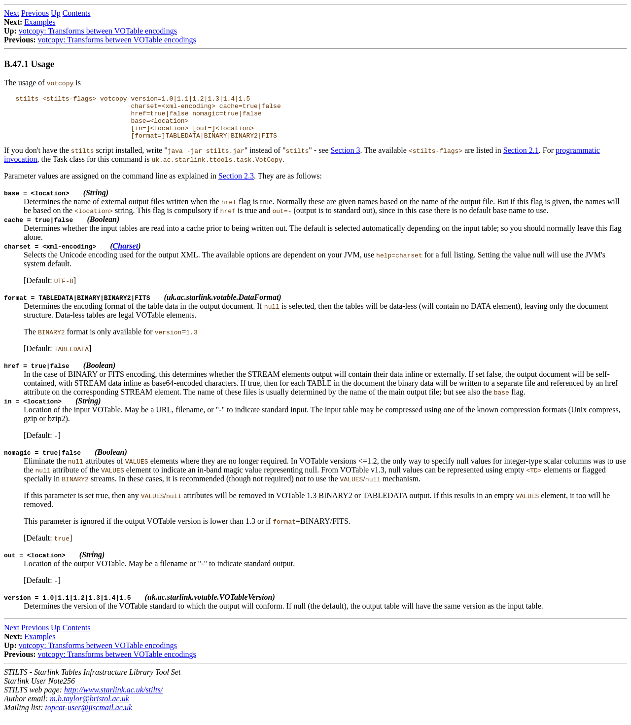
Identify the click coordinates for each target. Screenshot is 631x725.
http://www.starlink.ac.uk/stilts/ (113, 698)
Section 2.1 (521, 159)
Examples (39, 22)
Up (56, 13)
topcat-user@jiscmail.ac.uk (88, 716)
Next (11, 13)
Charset (126, 255)
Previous (35, 13)
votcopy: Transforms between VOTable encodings (98, 31)
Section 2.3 (236, 185)
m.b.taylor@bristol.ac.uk (89, 707)
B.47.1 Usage (29, 64)
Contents (77, 13)
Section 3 (345, 159)
